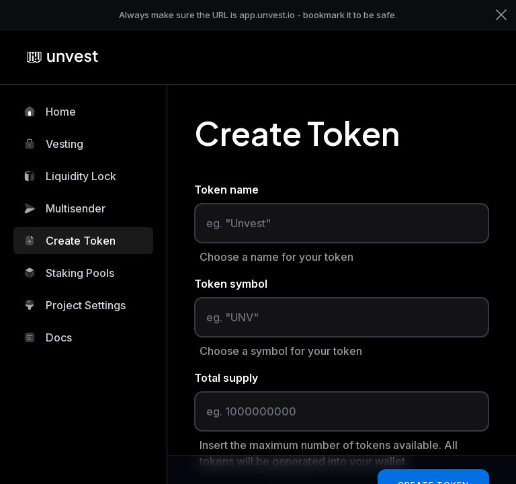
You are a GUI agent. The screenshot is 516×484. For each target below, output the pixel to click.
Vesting (53, 144)
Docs (48, 337)
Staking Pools (69, 273)
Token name (226, 189)
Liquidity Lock (70, 176)
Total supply (226, 378)
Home (50, 111)
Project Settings (75, 305)
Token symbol (230, 283)
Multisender (64, 208)
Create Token (70, 240)
